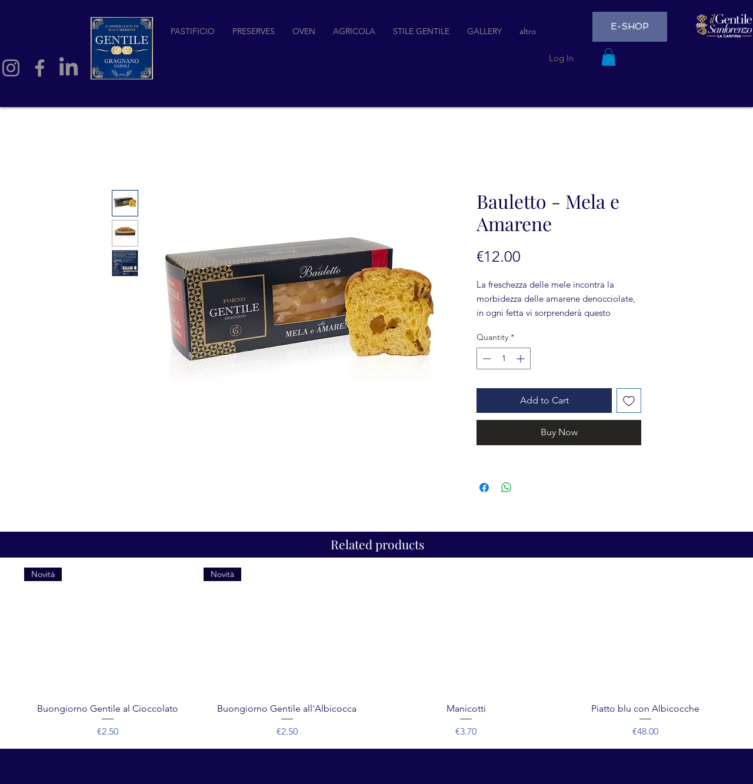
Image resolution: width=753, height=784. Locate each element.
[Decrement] (485, 358)
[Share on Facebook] (484, 488)
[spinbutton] (503, 358)
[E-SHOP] (629, 27)
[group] (376, 653)
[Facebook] (39, 67)
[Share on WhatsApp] (506, 488)
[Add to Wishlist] (629, 400)
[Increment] (521, 358)
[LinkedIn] (68, 67)
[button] (608, 57)
